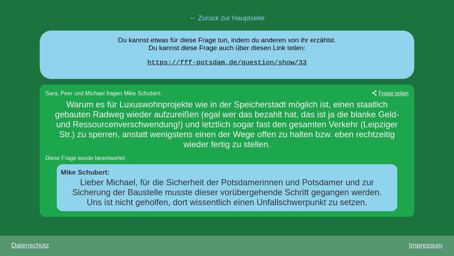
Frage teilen (394, 95)
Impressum (426, 245)
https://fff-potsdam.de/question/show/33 (227, 63)
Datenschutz (30, 245)
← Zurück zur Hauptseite (227, 18)
